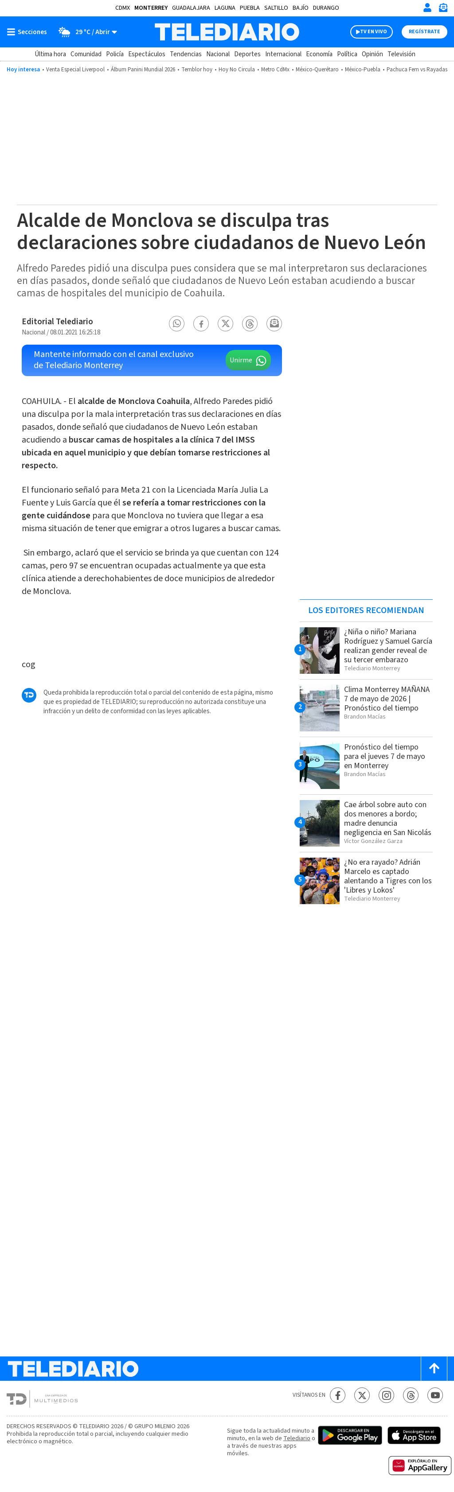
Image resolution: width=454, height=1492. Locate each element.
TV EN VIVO (373, 31)
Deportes (247, 54)
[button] (177, 323)
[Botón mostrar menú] (29, 31)
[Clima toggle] (85, 32)
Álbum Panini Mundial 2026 (143, 70)
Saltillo (276, 8)
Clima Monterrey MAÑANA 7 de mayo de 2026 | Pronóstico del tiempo (387, 699)
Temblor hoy (196, 70)
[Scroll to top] (434, 1368)
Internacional (283, 54)
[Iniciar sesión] (427, 7)
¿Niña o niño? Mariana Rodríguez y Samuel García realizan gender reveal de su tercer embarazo (388, 645)
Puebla (250, 8)
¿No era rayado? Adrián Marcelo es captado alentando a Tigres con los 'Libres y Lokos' (388, 876)
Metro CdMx (275, 70)
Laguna (225, 8)
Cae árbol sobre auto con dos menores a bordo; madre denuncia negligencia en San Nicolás (387, 818)
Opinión (372, 54)
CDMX (122, 8)
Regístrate (424, 31)
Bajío (301, 8)
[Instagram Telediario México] (386, 1395)
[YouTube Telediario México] (435, 1395)
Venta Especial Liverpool (75, 70)
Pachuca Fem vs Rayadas (417, 70)
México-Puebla (362, 70)
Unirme (241, 360)
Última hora (50, 54)
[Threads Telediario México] (411, 1395)
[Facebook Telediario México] (337, 1395)
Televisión (401, 54)
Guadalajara (191, 8)
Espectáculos (146, 54)
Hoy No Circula (237, 70)
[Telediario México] (226, 31)
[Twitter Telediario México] (362, 1395)
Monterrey (151, 8)
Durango (326, 8)
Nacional (218, 54)
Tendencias (186, 54)
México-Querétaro (317, 70)
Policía (115, 54)
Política (347, 54)
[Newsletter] (442, 9)
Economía (319, 54)
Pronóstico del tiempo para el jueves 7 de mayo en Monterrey (384, 756)
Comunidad (86, 54)
